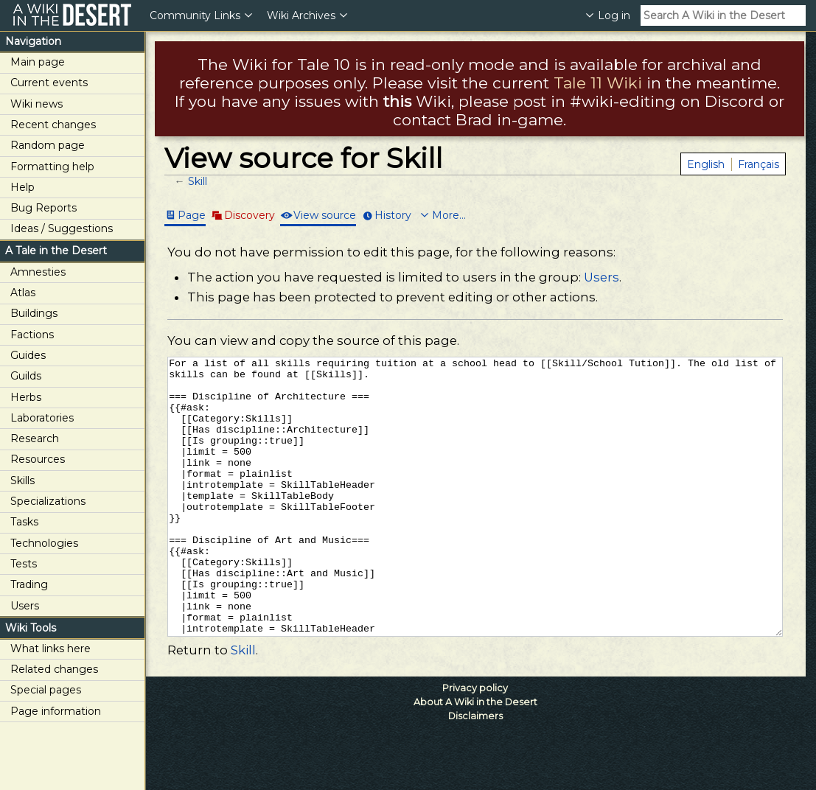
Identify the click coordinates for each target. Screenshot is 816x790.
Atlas (22, 292)
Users (24, 605)
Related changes (54, 669)
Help (22, 187)
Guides (28, 355)
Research (34, 438)
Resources (37, 459)
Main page (37, 62)
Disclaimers (475, 771)
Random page (47, 145)
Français (758, 164)
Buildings (33, 313)
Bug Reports (43, 207)
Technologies (44, 543)
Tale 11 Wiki (598, 83)
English (706, 164)
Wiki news (36, 104)
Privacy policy (475, 743)
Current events (49, 82)
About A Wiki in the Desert (475, 757)
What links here (50, 648)
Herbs (25, 397)
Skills (22, 480)
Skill (197, 181)
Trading (29, 584)
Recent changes (53, 124)
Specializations (48, 501)
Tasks (24, 521)
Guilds (25, 375)
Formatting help (52, 166)
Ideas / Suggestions (61, 228)
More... (449, 215)
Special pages (45, 689)
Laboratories (42, 417)
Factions (32, 334)
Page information (55, 711)
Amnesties (38, 272)
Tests (23, 563)
